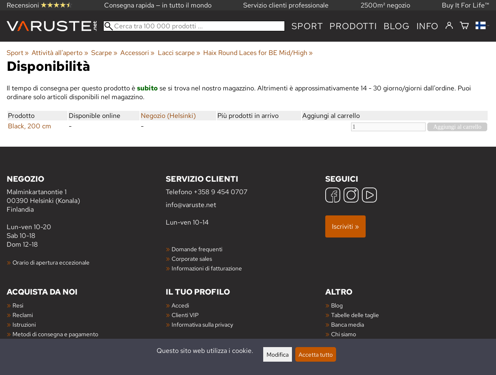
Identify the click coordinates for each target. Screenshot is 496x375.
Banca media (347, 324)
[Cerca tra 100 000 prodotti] (194, 26)
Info (427, 26)
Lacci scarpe (179, 52)
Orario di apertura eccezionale (51, 262)
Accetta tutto (316, 354)
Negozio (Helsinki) (168, 115)
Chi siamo (343, 334)
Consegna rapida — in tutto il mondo (158, 5)
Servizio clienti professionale (286, 5)
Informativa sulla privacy (202, 324)
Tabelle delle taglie (355, 315)
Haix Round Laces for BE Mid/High (258, 52)
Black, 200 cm (29, 126)
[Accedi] (449, 26)
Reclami (22, 315)
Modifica (278, 354)
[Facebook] (332, 196)
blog (397, 26)
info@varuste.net (191, 204)
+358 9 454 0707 (220, 192)
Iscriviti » (345, 226)
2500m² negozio (385, 5)
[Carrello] (464, 26)
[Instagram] (351, 196)
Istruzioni (24, 324)
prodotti (352, 26)
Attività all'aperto (60, 52)
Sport (307, 26)
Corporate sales (192, 258)
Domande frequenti (197, 249)
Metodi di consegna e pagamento (55, 334)
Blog (337, 305)
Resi (17, 305)
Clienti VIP (185, 315)
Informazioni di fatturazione (207, 268)
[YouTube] (369, 196)
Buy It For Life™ (465, 5)
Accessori (137, 52)
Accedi (180, 305)
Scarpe (104, 52)
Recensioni (39, 5)
